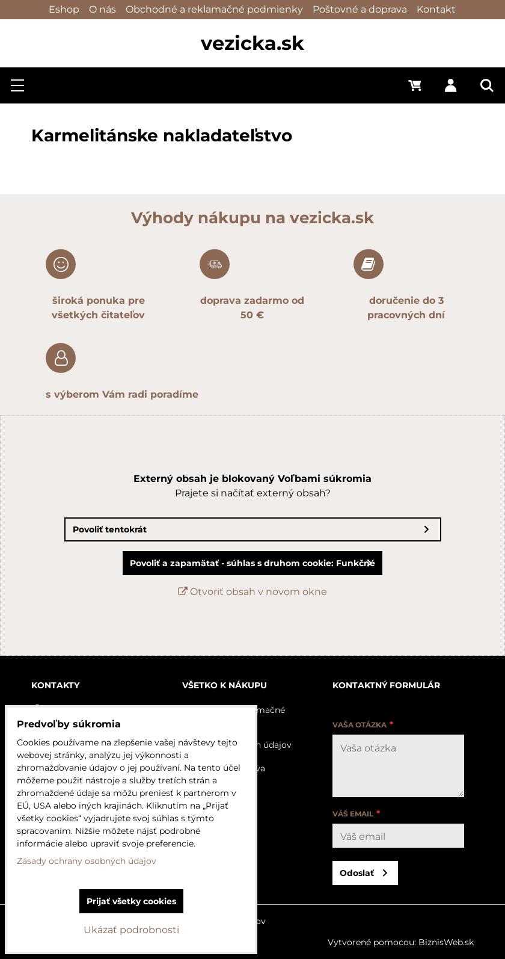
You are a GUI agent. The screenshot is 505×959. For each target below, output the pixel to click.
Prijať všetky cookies (131, 901)
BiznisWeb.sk (446, 942)
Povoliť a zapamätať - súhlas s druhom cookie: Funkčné (252, 563)
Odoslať (357, 873)
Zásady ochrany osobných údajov (86, 861)
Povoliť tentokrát (110, 529)
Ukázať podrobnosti (131, 930)
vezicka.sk (252, 43)
